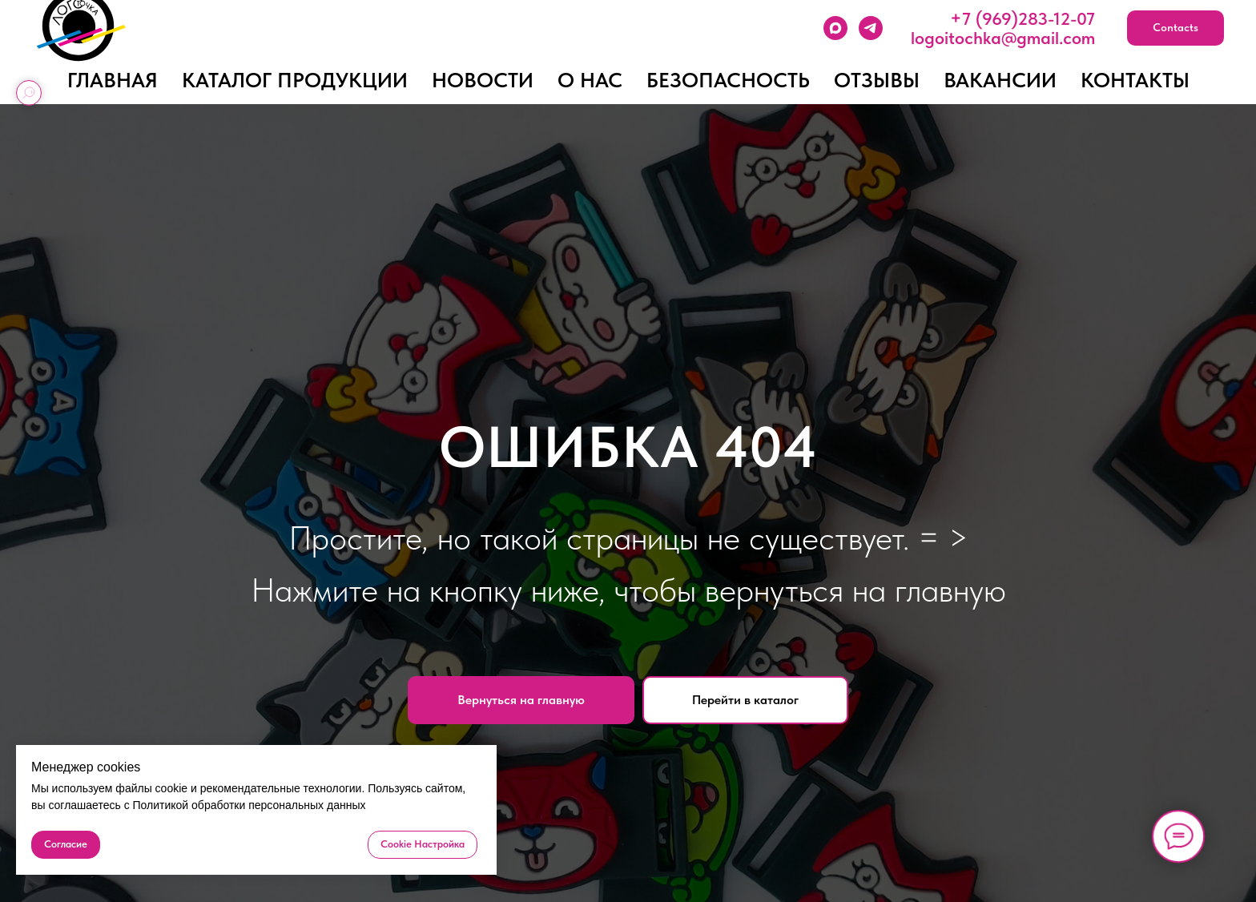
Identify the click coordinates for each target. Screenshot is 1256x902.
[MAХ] (835, 28)
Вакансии (1000, 79)
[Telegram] (871, 28)
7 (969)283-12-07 (1028, 18)
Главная (112, 79)
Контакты (1135, 79)
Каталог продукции (295, 79)
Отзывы (877, 79)
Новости (482, 79)
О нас (590, 79)
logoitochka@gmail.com (1003, 37)
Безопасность (728, 79)
